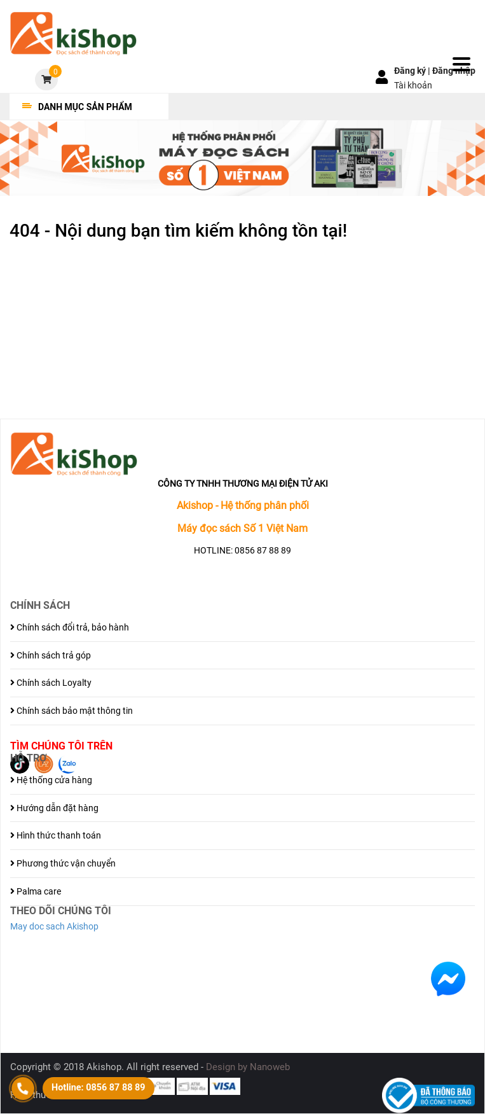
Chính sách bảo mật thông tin (71, 711)
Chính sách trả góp (50, 655)
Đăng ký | (413, 71)
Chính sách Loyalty (51, 683)
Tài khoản (413, 85)
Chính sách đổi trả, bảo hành (69, 627)
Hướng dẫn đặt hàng (54, 808)
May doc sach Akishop (54, 926)
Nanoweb (270, 1067)
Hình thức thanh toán (55, 835)
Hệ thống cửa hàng (51, 780)
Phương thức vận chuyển (63, 863)
